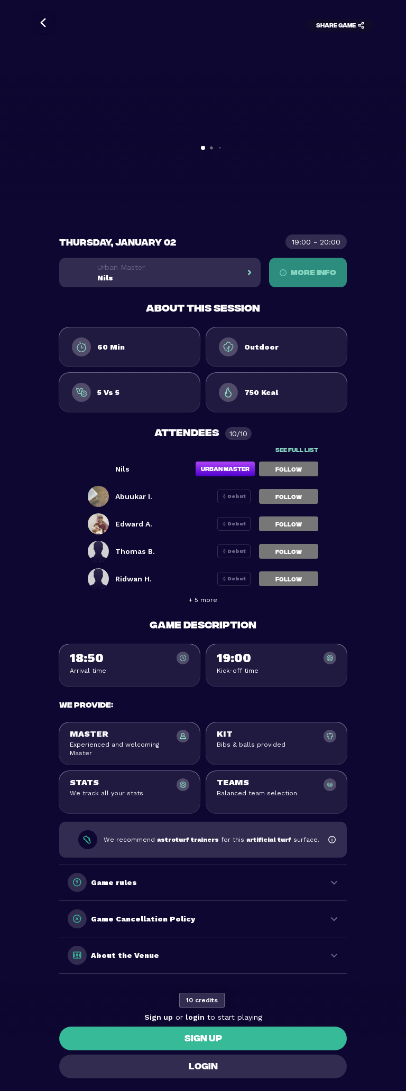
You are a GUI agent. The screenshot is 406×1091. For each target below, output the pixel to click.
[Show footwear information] (332, 839)
